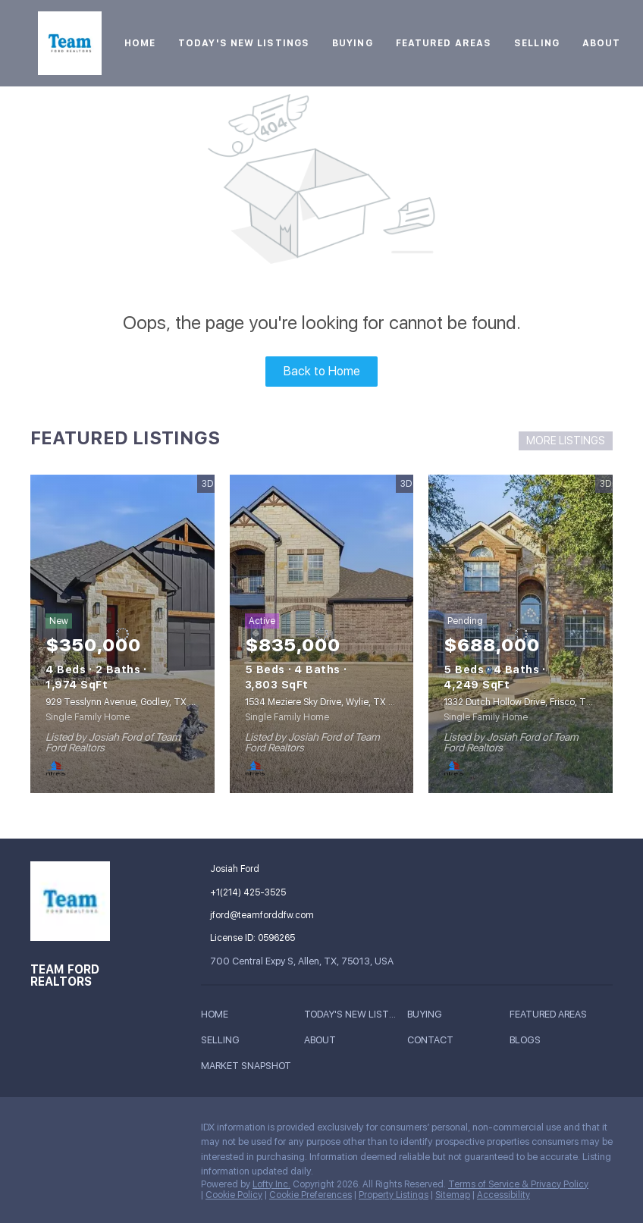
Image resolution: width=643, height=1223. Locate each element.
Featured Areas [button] (443, 43)
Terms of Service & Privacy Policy (518, 1184)
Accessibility (503, 1195)
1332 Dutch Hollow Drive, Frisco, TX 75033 (533, 702)
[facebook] (41, 1131)
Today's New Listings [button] (243, 43)
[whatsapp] (72, 1163)
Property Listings (393, 1195)
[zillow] (102, 1131)
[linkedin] (72, 1131)
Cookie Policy (233, 1195)
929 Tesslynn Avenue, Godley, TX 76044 (131, 702)
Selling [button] (537, 43)
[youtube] (163, 1131)
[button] (218, 1016)
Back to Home (322, 371)
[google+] (41, 1163)
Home (139, 43)
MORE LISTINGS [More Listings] (565, 440)
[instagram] (132, 1131)
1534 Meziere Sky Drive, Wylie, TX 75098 (330, 702)
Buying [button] (352, 43)
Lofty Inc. (271, 1184)
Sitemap (452, 1195)
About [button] (601, 43)
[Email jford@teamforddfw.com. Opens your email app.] (281, 915)
